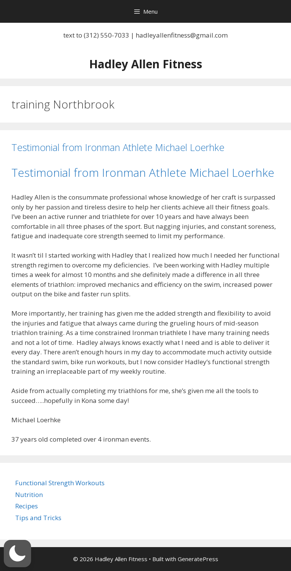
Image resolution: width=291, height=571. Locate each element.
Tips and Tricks (38, 517)
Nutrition (29, 494)
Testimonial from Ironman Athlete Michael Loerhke (117, 147)
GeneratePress (198, 559)
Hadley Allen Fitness (145, 64)
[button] (17, 553)
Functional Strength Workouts (60, 482)
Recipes (26, 506)
